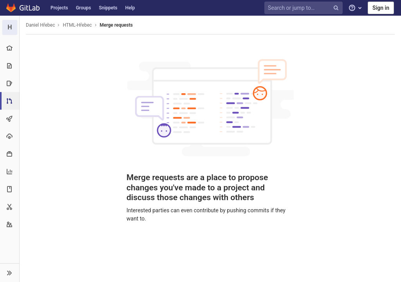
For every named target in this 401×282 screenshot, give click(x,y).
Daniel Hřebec (40, 25)
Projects (59, 8)
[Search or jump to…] (304, 8)
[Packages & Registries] (9, 154)
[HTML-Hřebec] (10, 27)
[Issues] (9, 83)
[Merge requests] (10, 101)
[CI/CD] (9, 118)
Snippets (108, 8)
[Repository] (9, 65)
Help (130, 8)
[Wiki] (9, 189)
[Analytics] (9, 171)
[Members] (9, 224)
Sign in (380, 8)
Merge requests (116, 25)
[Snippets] (9, 206)
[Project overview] (9, 48)
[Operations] (9, 136)
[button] (9, 272)
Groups (83, 8)
